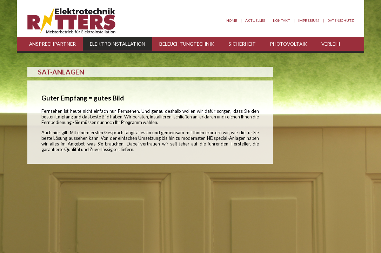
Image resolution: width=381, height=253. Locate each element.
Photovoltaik (288, 44)
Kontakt (281, 20)
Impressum (308, 20)
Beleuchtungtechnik (186, 44)
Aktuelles (255, 20)
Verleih (330, 44)
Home (231, 20)
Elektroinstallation (117, 44)
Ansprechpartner (52, 44)
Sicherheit (242, 44)
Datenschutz (340, 20)
